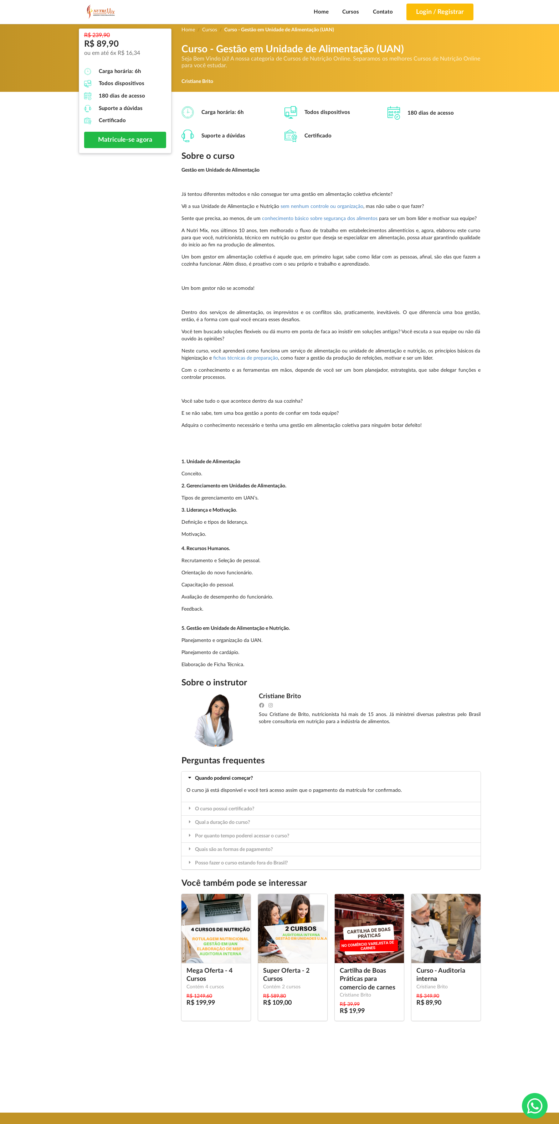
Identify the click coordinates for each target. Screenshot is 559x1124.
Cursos (350, 12)
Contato (383, 12)
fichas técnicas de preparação (245, 358)
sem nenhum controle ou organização (322, 206)
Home (321, 12)
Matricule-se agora (125, 140)
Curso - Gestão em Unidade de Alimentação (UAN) (279, 29)
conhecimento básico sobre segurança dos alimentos (320, 218)
